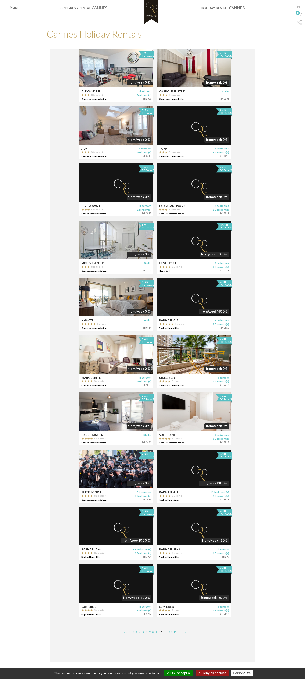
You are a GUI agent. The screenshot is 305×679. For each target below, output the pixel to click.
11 (165, 632)
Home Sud (164, 271)
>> (184, 632)
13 (174, 632)
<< (125, 632)
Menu (11, 7)
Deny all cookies (212, 673)
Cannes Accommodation (101, 99)
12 (170, 632)
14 (179, 632)
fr (299, 6)
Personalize (242, 673)
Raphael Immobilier (169, 328)
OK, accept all (178, 673)
